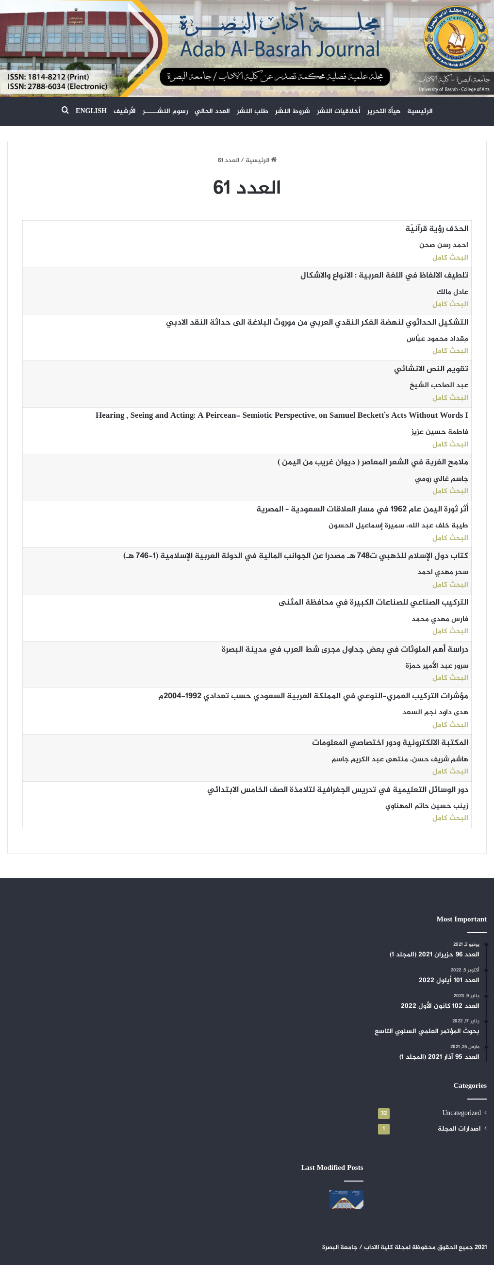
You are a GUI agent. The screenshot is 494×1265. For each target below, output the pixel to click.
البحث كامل (450, 258)
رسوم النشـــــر (165, 111)
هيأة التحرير (383, 111)
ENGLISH (91, 111)
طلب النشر (252, 111)
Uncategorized (461, 1113)
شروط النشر (292, 111)
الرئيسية (420, 111)
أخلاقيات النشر (339, 111)
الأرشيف (125, 111)
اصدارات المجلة (459, 1129)
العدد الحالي (212, 111)
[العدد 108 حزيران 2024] (346, 1199)
